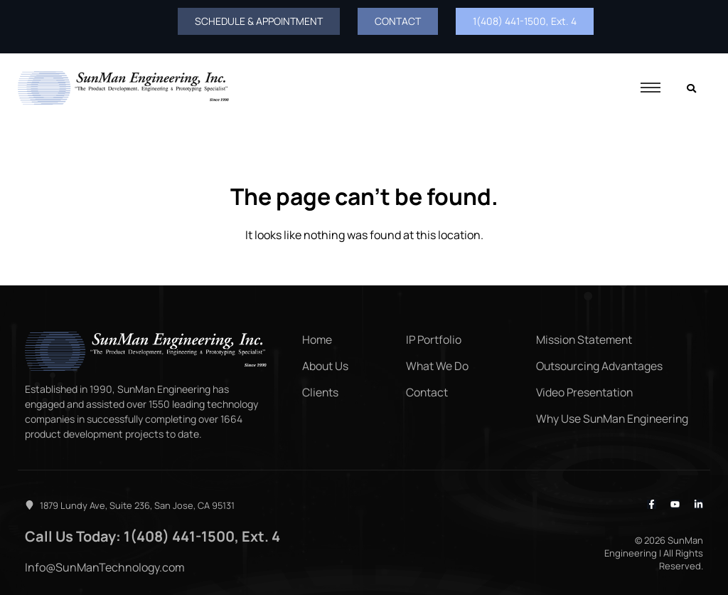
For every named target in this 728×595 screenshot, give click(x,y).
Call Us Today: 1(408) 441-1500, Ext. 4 (141, 534)
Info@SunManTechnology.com (105, 564)
